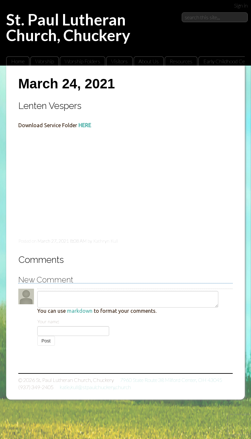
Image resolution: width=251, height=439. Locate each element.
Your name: (48, 321)
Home (18, 61)
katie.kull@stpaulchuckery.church (95, 387)
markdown (79, 311)
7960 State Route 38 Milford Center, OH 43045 (171, 380)
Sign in (241, 5)
